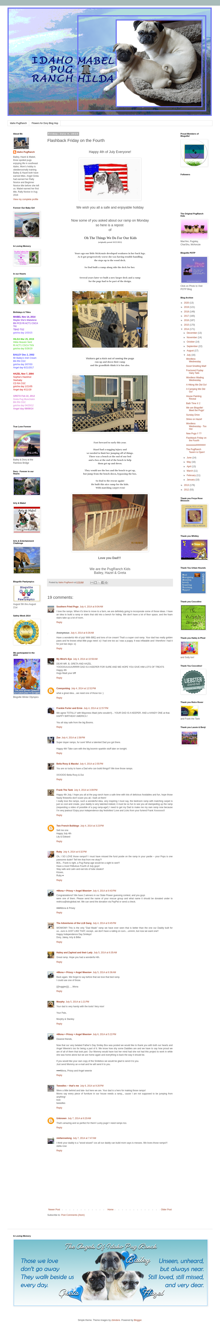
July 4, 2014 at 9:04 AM (91, 606)
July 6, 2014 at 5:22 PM (104, 1034)
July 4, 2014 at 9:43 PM (104, 890)
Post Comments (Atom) (73, 1215)
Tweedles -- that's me (67, 1085)
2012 (187, 489)
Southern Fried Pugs (67, 606)
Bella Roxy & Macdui (67, 763)
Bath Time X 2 (193, 403)
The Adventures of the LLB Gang (74, 923)
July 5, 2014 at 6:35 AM (105, 952)
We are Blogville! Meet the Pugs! (195, 409)
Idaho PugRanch (18, 123)
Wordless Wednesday (193, 360)
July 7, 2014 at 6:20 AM (79, 1118)
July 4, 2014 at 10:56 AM (85, 659)
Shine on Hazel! (194, 419)
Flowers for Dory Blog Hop (45, 123)
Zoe (58, 737)
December (192, 333)
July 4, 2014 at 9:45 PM (104, 923)
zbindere (116, 1320)
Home (111, 1209)
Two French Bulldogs (67, 825)
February (191, 475)
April (189, 466)
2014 (187, 329)
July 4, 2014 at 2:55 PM (91, 763)
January (191, 479)
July (189, 355)
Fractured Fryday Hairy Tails (194, 371)
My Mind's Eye (64, 659)
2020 (187, 302)
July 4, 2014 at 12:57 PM (96, 708)
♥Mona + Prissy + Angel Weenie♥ (74, 890)
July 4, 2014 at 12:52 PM (83, 688)
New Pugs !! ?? (193, 433)
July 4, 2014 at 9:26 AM (82, 633)
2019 (187, 307)
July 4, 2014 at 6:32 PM (74, 851)
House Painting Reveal (193, 397)
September (192, 346)
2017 (187, 316)
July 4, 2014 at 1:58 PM (73, 737)
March (190, 471)
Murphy (60, 1001)
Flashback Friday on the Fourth (196, 439)
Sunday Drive (193, 415)
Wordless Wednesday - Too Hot (196, 426)
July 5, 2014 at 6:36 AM (104, 972)
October (191, 341)
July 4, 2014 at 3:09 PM (85, 790)
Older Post (166, 1209)
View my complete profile (25, 199)
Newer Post (54, 1209)
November (192, 337)
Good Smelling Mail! (196, 366)
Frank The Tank (64, 790)
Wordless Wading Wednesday (195, 379)
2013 (187, 485)
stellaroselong (64, 1138)
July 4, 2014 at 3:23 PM (92, 825)
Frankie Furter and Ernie (69, 708)
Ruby (59, 851)
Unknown (61, 1118)
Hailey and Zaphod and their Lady (74, 952)
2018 (187, 311)
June (189, 457)
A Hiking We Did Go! (196, 384)
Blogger (138, 1320)
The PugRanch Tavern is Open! (195, 450)
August (190, 350)
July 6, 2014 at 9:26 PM (91, 1085)
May (189, 462)
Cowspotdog (63, 688)
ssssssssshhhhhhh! (196, 445)
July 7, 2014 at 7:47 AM (84, 1138)
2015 (187, 324)
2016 (187, 320)
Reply (59, 622)
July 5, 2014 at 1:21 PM (77, 1001)
